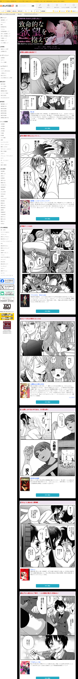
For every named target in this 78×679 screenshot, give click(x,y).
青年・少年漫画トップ (5, 36)
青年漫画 (3, 128)
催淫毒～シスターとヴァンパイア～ (40, 201)
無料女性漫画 (3, 108)
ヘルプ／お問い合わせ (5, 70)
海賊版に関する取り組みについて (7, 311)
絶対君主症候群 (34, 478)
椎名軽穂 (3, 200)
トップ (2, 11)
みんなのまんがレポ (5, 97)
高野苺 (2, 210)
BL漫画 (2, 135)
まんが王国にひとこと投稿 (6, 77)
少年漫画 (3, 130)
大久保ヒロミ (3, 185)
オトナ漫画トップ (4, 42)
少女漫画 (3, 126)
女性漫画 (3, 124)
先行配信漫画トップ (5, 31)
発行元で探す (3, 95)
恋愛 (2, 140)
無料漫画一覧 (3, 106)
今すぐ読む (47, 128)
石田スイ (3, 175)
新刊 (68, 11)
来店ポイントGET (4, 49)
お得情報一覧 (3, 51)
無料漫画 (43, 11)
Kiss (2, 243)
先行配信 (8, 11)
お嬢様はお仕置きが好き (37, 384)
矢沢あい (3, 223)
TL (26, 11)
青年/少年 (20, 11)
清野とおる (3, 205)
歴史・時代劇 (3, 151)
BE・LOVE (3, 229)
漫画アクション (4, 270)
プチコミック (3, 234)
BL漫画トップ (4, 40)
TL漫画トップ (4, 38)
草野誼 (2, 196)
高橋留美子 (3, 212)
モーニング (3, 259)
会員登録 (3, 57)
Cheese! (2, 250)
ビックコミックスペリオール (7, 275)
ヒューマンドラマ (4, 142)
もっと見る (72, 397)
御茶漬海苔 (3, 187)
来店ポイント (74, 11)
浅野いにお (3, 173)
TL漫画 (2, 133)
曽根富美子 (3, 207)
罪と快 (32, 112)
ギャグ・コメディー (5, 144)
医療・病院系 (3, 165)
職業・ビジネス (4, 146)
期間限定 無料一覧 (5, 117)
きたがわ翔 (3, 191)
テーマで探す (3, 86)
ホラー (2, 158)
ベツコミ (3, 254)
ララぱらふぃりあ (35, 662)
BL (31, 11)
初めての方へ (3, 75)
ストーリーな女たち (5, 232)
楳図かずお (3, 182)
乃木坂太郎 (3, 214)
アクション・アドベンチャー (7, 155)
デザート (3, 268)
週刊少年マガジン (4, 245)
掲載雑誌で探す (4, 90)
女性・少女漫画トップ (5, 33)
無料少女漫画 (3, 110)
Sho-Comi (3, 261)
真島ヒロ (3, 221)
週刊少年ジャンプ (4, 239)
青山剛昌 (3, 171)
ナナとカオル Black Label (38, 295)
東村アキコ (3, 216)
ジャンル (55, 11)
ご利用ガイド (3, 73)
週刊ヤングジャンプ (5, 248)
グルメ (2, 162)
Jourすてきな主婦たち (5, 257)
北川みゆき (3, 194)
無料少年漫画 (3, 115)
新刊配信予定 (3, 26)
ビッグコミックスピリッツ (6, 241)
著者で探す (3, 88)
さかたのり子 (3, 198)
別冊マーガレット (4, 252)
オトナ (37, 11)
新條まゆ (3, 203)
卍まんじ (32, 569)
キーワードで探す (4, 93)
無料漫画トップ (4, 20)
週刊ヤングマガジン (5, 236)
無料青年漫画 (3, 113)
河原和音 (3, 189)
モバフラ (3, 273)
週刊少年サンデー (4, 264)
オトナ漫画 (3, 137)
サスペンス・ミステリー (6, 149)
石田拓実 (3, 178)
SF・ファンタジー (5, 160)
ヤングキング (3, 266)
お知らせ (3, 68)
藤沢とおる (3, 219)
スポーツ (3, 153)
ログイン (3, 60)
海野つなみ (3, 180)
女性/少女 (14, 11)
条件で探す (3, 84)
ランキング (62, 11)
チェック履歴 (3, 62)
